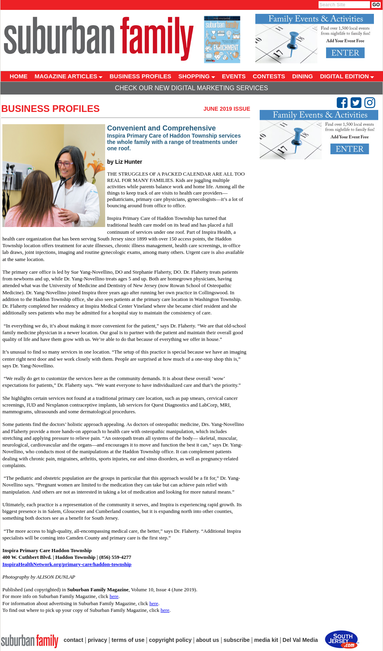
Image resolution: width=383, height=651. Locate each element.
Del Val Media (300, 640)
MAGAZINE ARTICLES (69, 76)
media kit (266, 640)
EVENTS (234, 76)
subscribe (237, 640)
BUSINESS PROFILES (140, 76)
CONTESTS (269, 76)
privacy (97, 640)
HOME (19, 76)
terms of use (127, 640)
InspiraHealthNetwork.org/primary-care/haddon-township (67, 564)
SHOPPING (196, 76)
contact (73, 640)
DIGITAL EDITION (347, 76)
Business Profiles (50, 108)
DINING (302, 76)
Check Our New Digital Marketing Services (191, 88)
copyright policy (170, 640)
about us (207, 640)
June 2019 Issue (227, 109)
